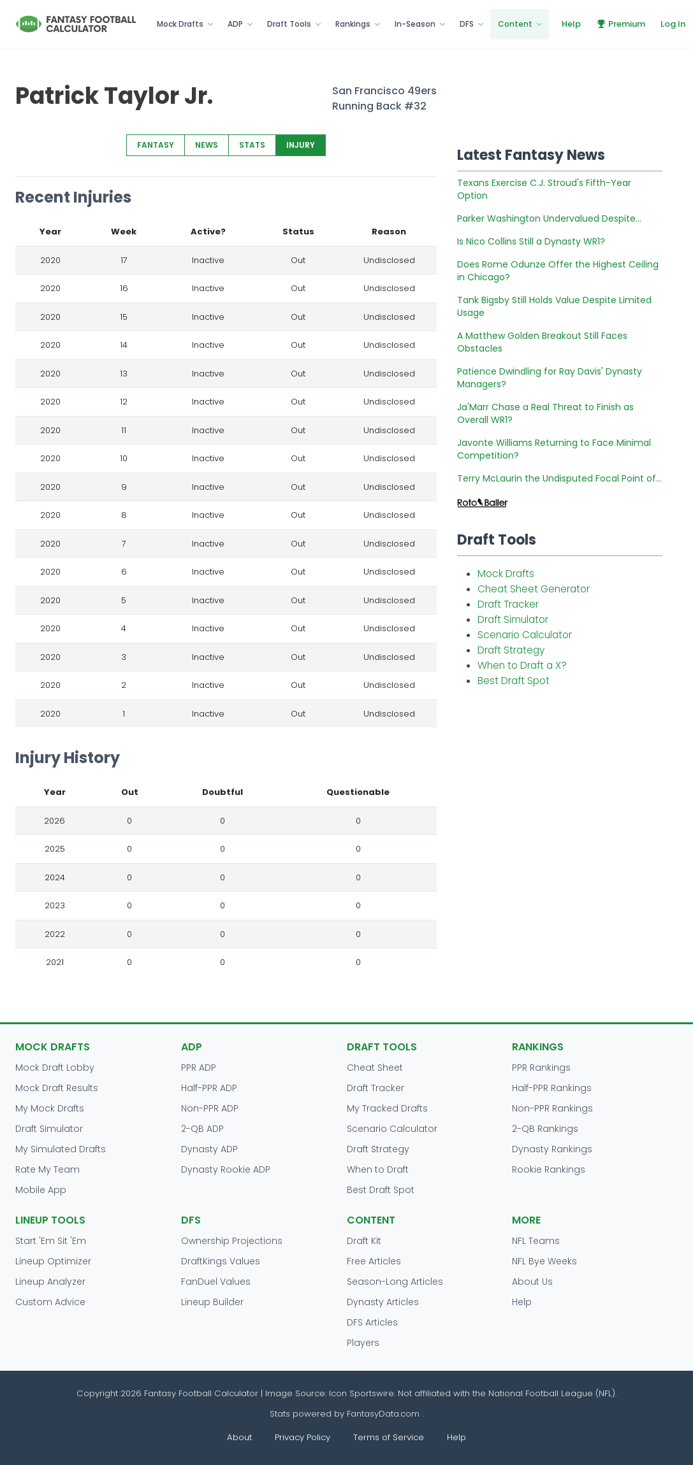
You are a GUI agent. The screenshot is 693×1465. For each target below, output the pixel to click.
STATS (252, 144)
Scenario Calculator (525, 634)
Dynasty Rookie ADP (225, 1169)
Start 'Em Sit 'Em (50, 1240)
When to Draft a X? (522, 665)
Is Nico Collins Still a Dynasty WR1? (531, 241)
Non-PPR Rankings (552, 1108)
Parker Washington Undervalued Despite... (549, 218)
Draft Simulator (513, 619)
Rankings (352, 23)
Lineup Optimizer (53, 1261)
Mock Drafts (180, 23)
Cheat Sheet (375, 1067)
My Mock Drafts (49, 1108)
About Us (532, 1281)
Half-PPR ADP (209, 1088)
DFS (467, 23)
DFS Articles (372, 1322)
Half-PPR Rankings (552, 1088)
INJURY (300, 144)
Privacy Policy (302, 1437)
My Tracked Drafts (387, 1108)
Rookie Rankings (548, 1169)
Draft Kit (364, 1240)
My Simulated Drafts (60, 1149)
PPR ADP (198, 1067)
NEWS (206, 144)
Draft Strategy (511, 650)
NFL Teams (536, 1240)
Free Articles (374, 1261)
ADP (235, 23)
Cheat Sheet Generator (534, 589)
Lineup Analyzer (50, 1281)
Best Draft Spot (514, 680)
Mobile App (40, 1189)
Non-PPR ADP (209, 1108)
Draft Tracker (508, 604)
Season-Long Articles (395, 1281)
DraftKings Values (220, 1261)
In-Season (415, 23)
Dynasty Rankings (552, 1149)
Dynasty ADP (209, 1149)
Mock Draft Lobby (54, 1067)
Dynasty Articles (383, 1302)
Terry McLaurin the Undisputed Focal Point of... (559, 478)
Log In (672, 24)
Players (363, 1342)
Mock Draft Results (56, 1088)
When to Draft (378, 1169)
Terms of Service (388, 1437)
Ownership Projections (231, 1240)
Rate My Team (47, 1169)
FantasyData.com (384, 1414)
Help (571, 24)
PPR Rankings (541, 1067)
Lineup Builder (212, 1302)
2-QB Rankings (545, 1128)
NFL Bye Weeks (544, 1261)
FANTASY (155, 144)
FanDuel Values (216, 1281)
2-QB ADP (202, 1128)
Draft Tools (289, 23)
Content (515, 23)
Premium (620, 24)
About (239, 1437)
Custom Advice (50, 1302)
